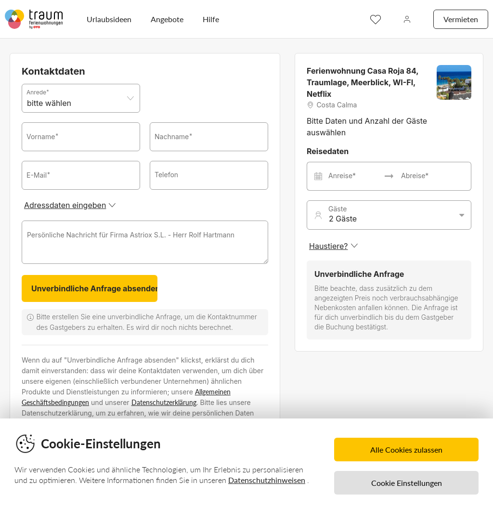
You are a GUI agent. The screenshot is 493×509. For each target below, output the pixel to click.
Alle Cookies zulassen (406, 449)
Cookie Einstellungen (406, 482)
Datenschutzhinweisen (266, 479)
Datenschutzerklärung (163, 402)
